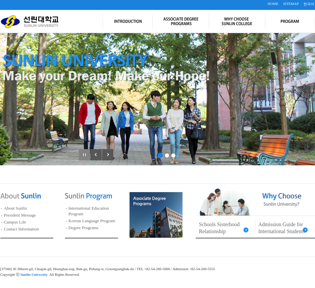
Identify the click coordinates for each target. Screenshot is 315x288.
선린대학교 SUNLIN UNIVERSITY (29, 21)
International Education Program (89, 211)
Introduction (127, 21)
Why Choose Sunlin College (237, 21)
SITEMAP (290, 4)
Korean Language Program (92, 220)
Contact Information (21, 228)
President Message (20, 215)
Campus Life (15, 222)
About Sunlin (15, 208)
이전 (96, 154)
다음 (107, 154)
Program (290, 21)
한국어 (308, 4)
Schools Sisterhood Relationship (219, 228)
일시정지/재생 (84, 154)
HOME (273, 4)
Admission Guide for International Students (281, 228)
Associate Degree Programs (180, 21)
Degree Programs (84, 227)
